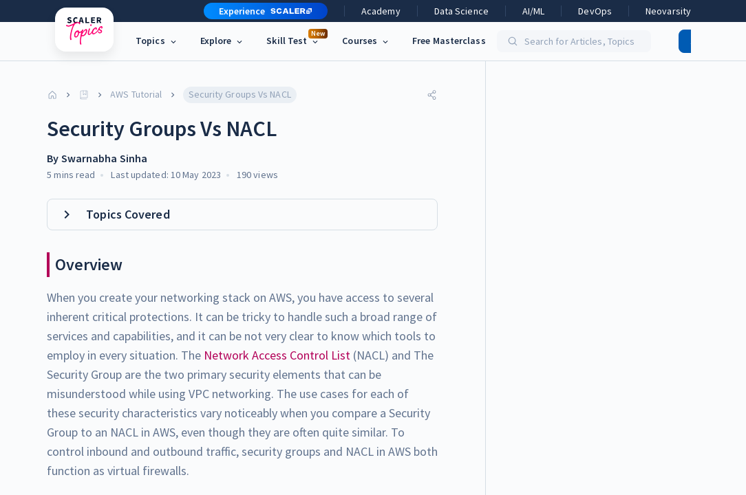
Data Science (461, 11)
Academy (381, 11)
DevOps (595, 11)
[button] (260, 11)
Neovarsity (668, 11)
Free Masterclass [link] (449, 40)
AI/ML (533, 11)
